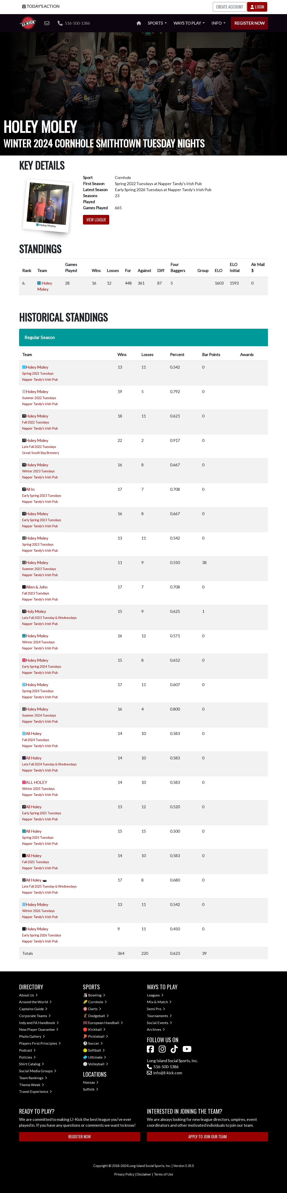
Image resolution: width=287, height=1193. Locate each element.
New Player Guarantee (38, 1029)
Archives (156, 1029)
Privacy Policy (124, 1174)
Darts (94, 1009)
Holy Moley (36, 611)
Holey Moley (37, 367)
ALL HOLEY (36, 782)
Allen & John (37, 586)
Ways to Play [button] (188, 23)
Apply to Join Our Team (207, 1136)
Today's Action (40, 6)
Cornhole (97, 1002)
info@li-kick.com (164, 1072)
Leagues (155, 995)
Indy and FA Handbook (39, 1022)
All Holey (33, 733)
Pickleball (98, 1036)
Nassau (90, 1082)
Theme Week (31, 1085)
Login (257, 7)
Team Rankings (33, 1078)
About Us (28, 995)
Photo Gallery (32, 1036)
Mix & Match (159, 1002)
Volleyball (98, 1064)
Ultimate (97, 1057)
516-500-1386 (74, 23)
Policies (27, 1057)
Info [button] (216, 23)
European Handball (105, 1022)
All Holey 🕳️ (36, 879)
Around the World (35, 1002)
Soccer (95, 1043)
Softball (96, 1050)
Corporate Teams (35, 1016)
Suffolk (90, 1089)
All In (30, 489)
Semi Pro (156, 1009)
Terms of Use (163, 1174)
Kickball (96, 1029)
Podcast (27, 1050)
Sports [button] (155, 23)
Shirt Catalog (31, 1064)
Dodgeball (98, 1016)
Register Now (249, 23)
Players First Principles (40, 1043)
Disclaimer (144, 1174)
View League (96, 220)
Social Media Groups (37, 1071)
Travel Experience (35, 1091)
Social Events (159, 1022)
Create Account (229, 7)
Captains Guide (33, 1009)
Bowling (96, 995)
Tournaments (159, 1016)
